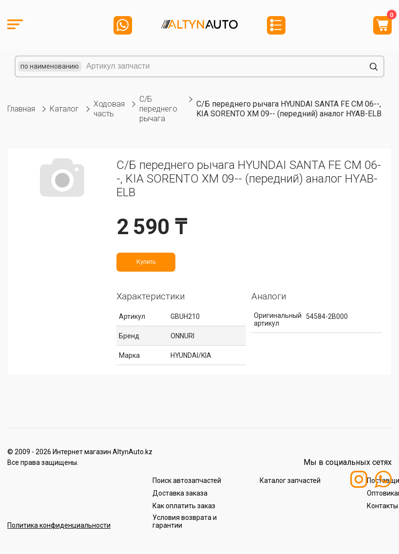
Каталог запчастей (290, 480)
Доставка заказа (180, 493)
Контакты (382, 506)
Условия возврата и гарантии (184, 521)
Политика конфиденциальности (59, 525)
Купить (145, 262)
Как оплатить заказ (183, 506)
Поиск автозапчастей (186, 480)
